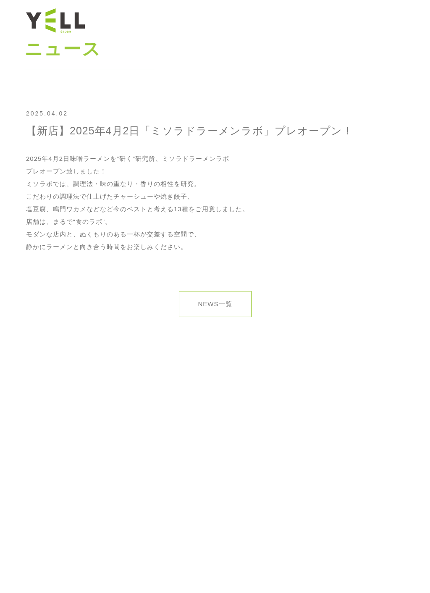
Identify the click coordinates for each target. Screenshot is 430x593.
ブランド (315, 20)
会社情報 (278, 20)
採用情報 (351, 20)
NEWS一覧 (215, 303)
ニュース (241, 20)
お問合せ (388, 20)
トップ (208, 20)
